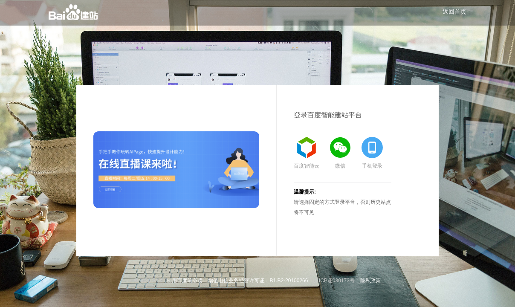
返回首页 (454, 11)
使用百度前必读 (185, 281)
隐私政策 (370, 281)
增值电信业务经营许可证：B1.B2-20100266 (258, 281)
